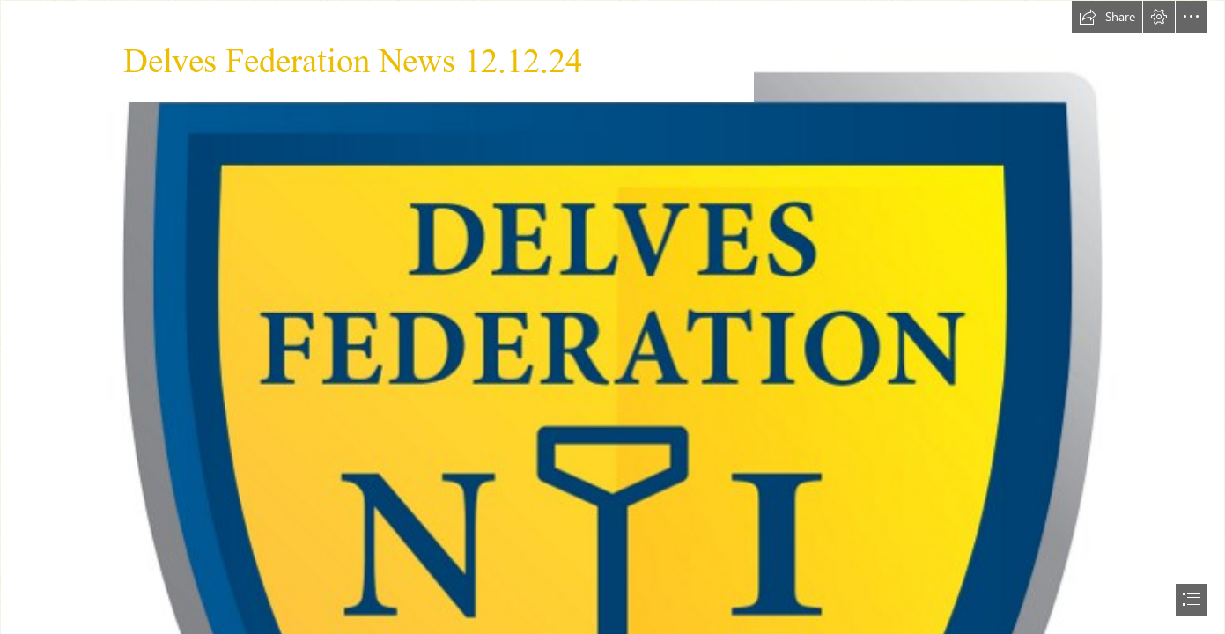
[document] (612, 317)
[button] (1107, 17)
